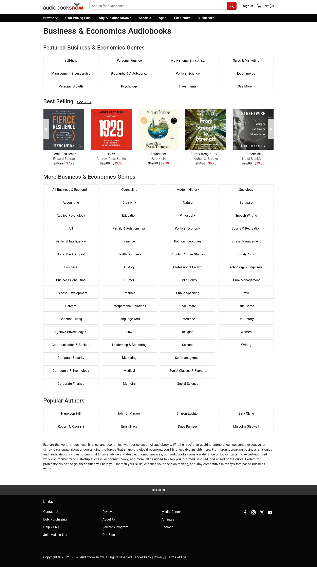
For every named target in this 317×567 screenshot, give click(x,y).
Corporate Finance (71, 384)
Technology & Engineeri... (246, 267)
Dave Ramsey (188, 426)
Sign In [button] (248, 6)
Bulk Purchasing (55, 519)
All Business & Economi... (70, 190)
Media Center (171, 512)
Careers (70, 306)
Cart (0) (265, 6)
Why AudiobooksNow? (114, 18)
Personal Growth (71, 86)
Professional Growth (188, 267)
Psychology (129, 86)
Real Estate (188, 306)
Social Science (187, 384)
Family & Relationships (129, 228)
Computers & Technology (71, 371)
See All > (84, 102)
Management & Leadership (70, 73)
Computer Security (70, 358)
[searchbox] (158, 6)
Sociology (246, 190)
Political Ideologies (188, 241)
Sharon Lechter (188, 413)
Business (70, 267)
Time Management (246, 280)
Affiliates (168, 519)
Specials (145, 18)
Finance (129, 241)
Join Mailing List (55, 535)
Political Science (188, 73)
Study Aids (246, 254)
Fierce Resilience (64, 154)
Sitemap (167, 527)
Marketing (129, 358)
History (129, 267)
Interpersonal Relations (129, 306)
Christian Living (71, 319)
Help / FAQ (51, 527)
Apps (162, 18)
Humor (129, 280)
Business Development (70, 293)
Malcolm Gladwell (246, 426)
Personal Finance (129, 60)
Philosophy (188, 215)
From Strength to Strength (206, 154)
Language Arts (129, 319)
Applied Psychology (71, 215)
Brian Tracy (129, 426)
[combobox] (163, 6)
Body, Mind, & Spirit (71, 254)
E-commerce (246, 73)
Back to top (158, 489)
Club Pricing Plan (78, 18)
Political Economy (188, 228)
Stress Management (246, 241)
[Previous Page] (46, 129)
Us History (246, 319)
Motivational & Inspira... (188, 60)
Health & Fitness (129, 254)
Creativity (129, 202)
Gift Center (182, 18)
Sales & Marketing (246, 60)
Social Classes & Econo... (187, 371)
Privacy (159, 557)
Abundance (158, 154)
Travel (246, 293)
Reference (188, 319)
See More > (246, 86)
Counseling (129, 190)
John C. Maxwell (129, 413)
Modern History (187, 190)
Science (187, 345)
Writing (246, 345)
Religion (187, 332)
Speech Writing (246, 215)
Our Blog (108, 535)
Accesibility (143, 557)
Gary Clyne (246, 413)
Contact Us (51, 512)
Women (246, 332)
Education (129, 215)
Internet (129, 293)
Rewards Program (115, 527)
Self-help (70, 60)
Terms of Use (177, 557)
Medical (129, 371)
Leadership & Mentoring (129, 345)
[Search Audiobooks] (232, 6)
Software (246, 202)
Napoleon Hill (71, 413)
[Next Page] (271, 129)
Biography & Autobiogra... (129, 73)
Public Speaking (187, 293)
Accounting (71, 202)
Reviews (108, 512)
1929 (111, 154)
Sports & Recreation (246, 228)
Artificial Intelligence (71, 241)
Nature (188, 202)
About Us (109, 519)
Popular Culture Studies (188, 254)
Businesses (206, 18)
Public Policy (188, 280)
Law (129, 332)
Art (71, 228)
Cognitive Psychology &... (71, 332)
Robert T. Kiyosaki (71, 426)
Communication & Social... (71, 345)
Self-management (187, 358)
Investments (188, 86)
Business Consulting (71, 280)
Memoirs (129, 384)
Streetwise (253, 154)
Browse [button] (50, 18)
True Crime (246, 306)
